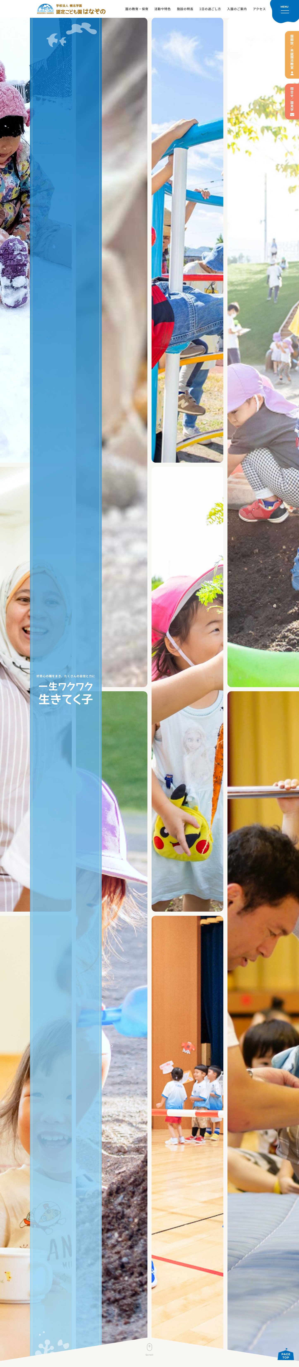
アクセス (259, 9)
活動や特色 (162, 9)
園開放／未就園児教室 (291, 52)
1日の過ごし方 (210, 9)
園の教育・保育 (136, 9)
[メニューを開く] (284, 11)
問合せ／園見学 (291, 99)
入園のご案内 (237, 9)
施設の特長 (185, 9)
